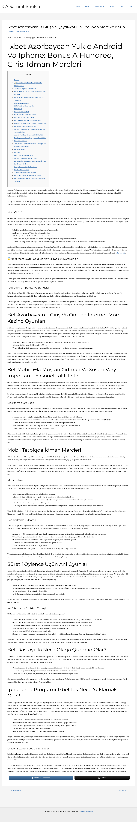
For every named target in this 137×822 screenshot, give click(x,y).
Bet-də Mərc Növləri (21, 172)
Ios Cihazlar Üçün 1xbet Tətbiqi (25, 117)
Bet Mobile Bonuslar (21, 146)
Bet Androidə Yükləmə (22, 112)
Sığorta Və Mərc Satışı (22, 103)
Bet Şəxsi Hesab (20, 155)
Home (86, 6)
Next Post (122, 799)
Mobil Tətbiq (18, 109)
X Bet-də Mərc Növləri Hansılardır (26, 181)
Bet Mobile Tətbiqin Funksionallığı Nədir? (29, 184)
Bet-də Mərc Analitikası (22, 178)
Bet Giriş (17, 158)
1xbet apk (11, 31)
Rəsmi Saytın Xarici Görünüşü (24, 161)
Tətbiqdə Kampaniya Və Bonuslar (26, 89)
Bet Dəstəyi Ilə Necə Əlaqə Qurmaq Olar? (29, 120)
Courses (115, 6)
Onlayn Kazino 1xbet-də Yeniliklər (26, 129)
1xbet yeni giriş (121, 262)
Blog (131, 6)
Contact (123, 6)
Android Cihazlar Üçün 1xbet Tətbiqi (27, 164)
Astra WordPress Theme (86, 811)
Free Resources (104, 6)
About (93, 6)
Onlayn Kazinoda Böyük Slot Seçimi (26, 175)
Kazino (16, 80)
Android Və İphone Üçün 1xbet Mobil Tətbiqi (30, 138)
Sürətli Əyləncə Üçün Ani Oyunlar (26, 115)
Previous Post (16, 799)
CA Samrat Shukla (21, 6)
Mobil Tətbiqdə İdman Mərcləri (25, 106)
